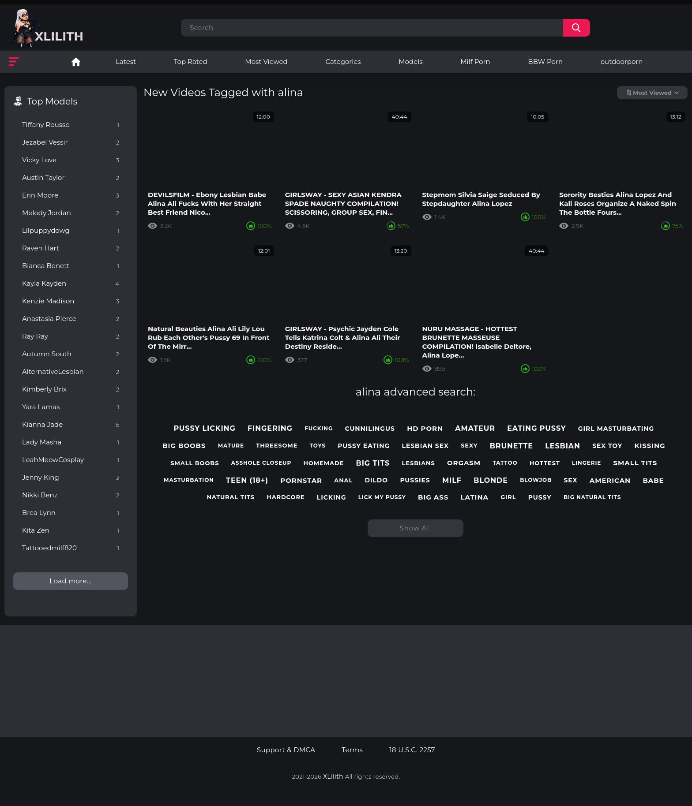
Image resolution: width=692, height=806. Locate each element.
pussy (540, 497)
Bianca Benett (70, 265)
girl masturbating (616, 429)
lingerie (586, 463)
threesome (276, 445)
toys (318, 446)
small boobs (194, 463)
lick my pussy (382, 497)
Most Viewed (266, 61)
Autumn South (70, 354)
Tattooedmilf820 (70, 548)
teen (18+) (247, 480)
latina (475, 497)
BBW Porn (545, 61)
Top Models (52, 101)
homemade (324, 463)
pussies (415, 480)
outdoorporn (622, 61)
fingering (270, 428)
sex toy (607, 446)
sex (570, 480)
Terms (352, 750)
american (610, 481)
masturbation (189, 480)
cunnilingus (370, 429)
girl (508, 497)
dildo (376, 480)
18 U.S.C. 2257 (412, 750)
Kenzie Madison (70, 301)
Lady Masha (70, 442)
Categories (343, 61)
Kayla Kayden (70, 283)
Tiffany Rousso (70, 124)
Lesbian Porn (76, 62)
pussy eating (364, 446)
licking (331, 497)
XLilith (333, 776)
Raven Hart (70, 248)
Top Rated (190, 61)
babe (653, 481)
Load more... (70, 581)
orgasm (464, 463)
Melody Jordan (70, 213)
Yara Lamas (70, 407)
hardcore (286, 497)
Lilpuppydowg (70, 230)
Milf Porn (475, 61)
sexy (469, 445)
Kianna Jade (70, 424)
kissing (649, 446)
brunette (511, 446)
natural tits (231, 497)
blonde (491, 480)
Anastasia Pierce (70, 318)
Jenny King (70, 477)
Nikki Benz (70, 495)
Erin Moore (70, 195)
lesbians (418, 463)
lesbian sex (425, 446)
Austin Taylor (70, 177)
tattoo (505, 463)
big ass (433, 497)
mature (231, 446)
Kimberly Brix (70, 389)
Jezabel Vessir (70, 142)
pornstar (301, 481)
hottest (545, 463)
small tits (635, 463)
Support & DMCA (286, 750)
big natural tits (592, 497)
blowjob (536, 480)
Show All (416, 528)
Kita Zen (70, 530)
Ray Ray (70, 336)
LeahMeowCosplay (70, 459)
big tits (373, 463)
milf (452, 480)
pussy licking (204, 428)
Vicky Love (70, 160)
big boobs (184, 446)
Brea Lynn (70, 512)
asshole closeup (261, 463)
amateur (475, 428)
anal (343, 480)
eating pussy (536, 428)
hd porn (425, 429)
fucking (319, 428)
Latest (126, 61)
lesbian (562, 446)
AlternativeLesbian (70, 371)
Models (410, 61)
